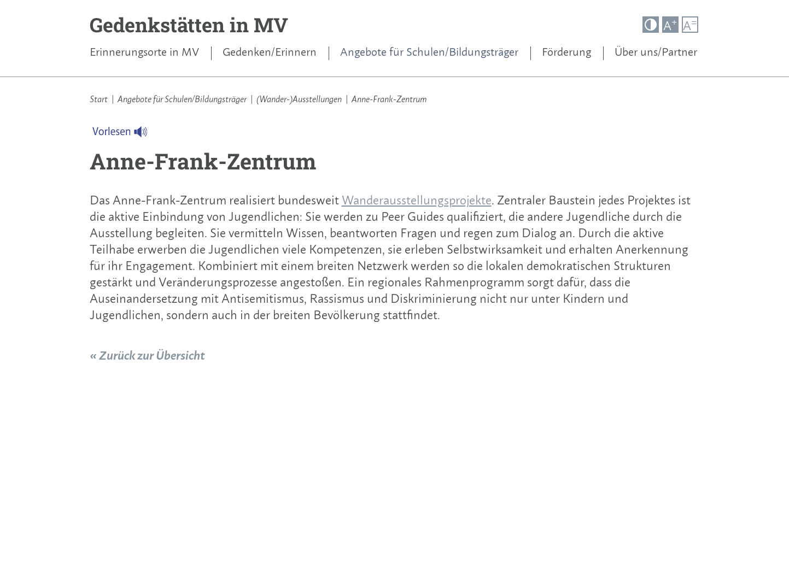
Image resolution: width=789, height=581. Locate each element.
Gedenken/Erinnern (270, 51)
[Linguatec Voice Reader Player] (126, 134)
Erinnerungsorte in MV (144, 51)
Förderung (566, 51)
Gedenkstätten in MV (189, 24)
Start (99, 98)
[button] (650, 24)
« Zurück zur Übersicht (147, 355)
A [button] (670, 25)
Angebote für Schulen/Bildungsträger (429, 51)
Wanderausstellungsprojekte (417, 200)
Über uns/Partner (656, 51)
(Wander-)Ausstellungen (299, 98)
